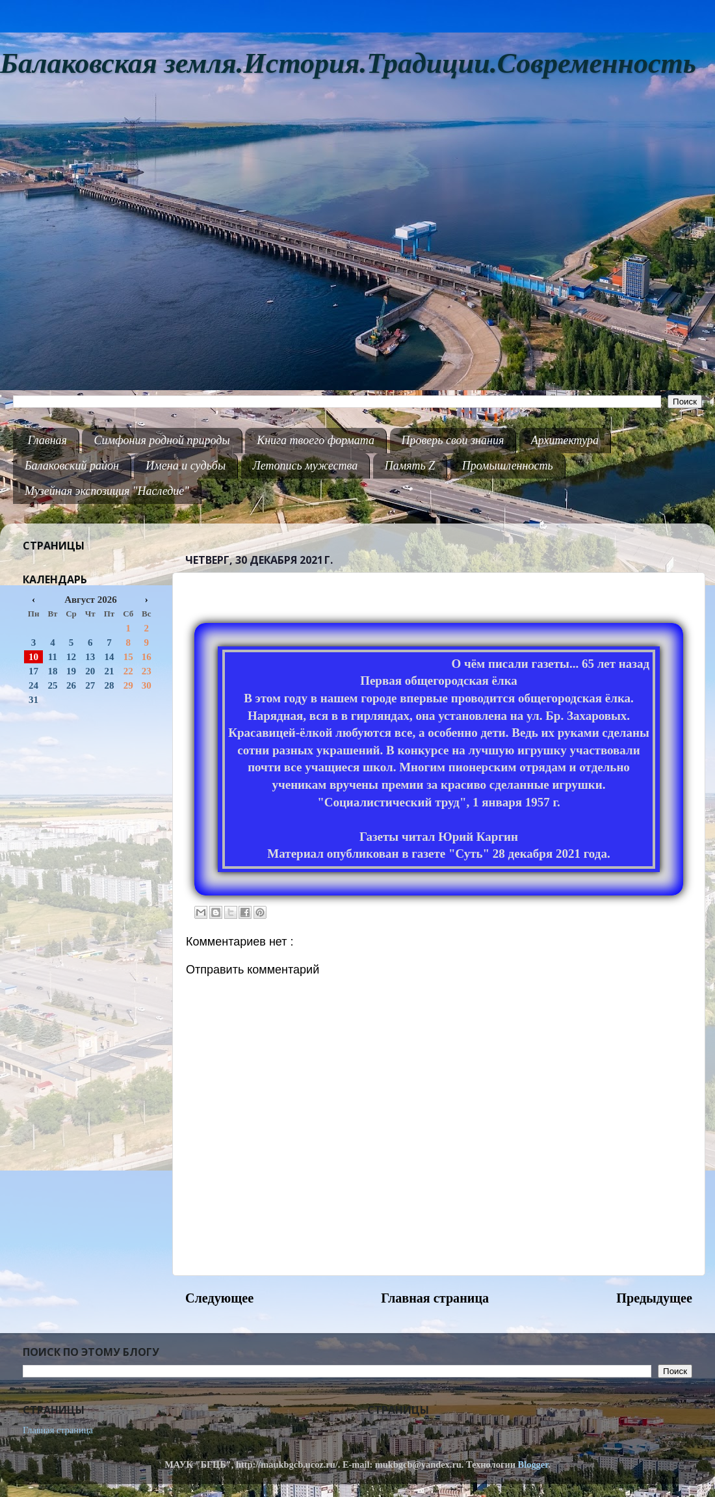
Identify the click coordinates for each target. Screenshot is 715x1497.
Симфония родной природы (161, 440)
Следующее (219, 1298)
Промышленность (507, 465)
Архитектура (565, 440)
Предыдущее (654, 1298)
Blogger (533, 1464)
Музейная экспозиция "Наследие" (107, 490)
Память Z (410, 465)
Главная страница (435, 1298)
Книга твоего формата (315, 440)
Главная (47, 440)
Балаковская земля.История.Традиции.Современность (348, 63)
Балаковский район (72, 465)
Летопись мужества (305, 465)
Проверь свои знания (453, 440)
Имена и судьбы (186, 465)
